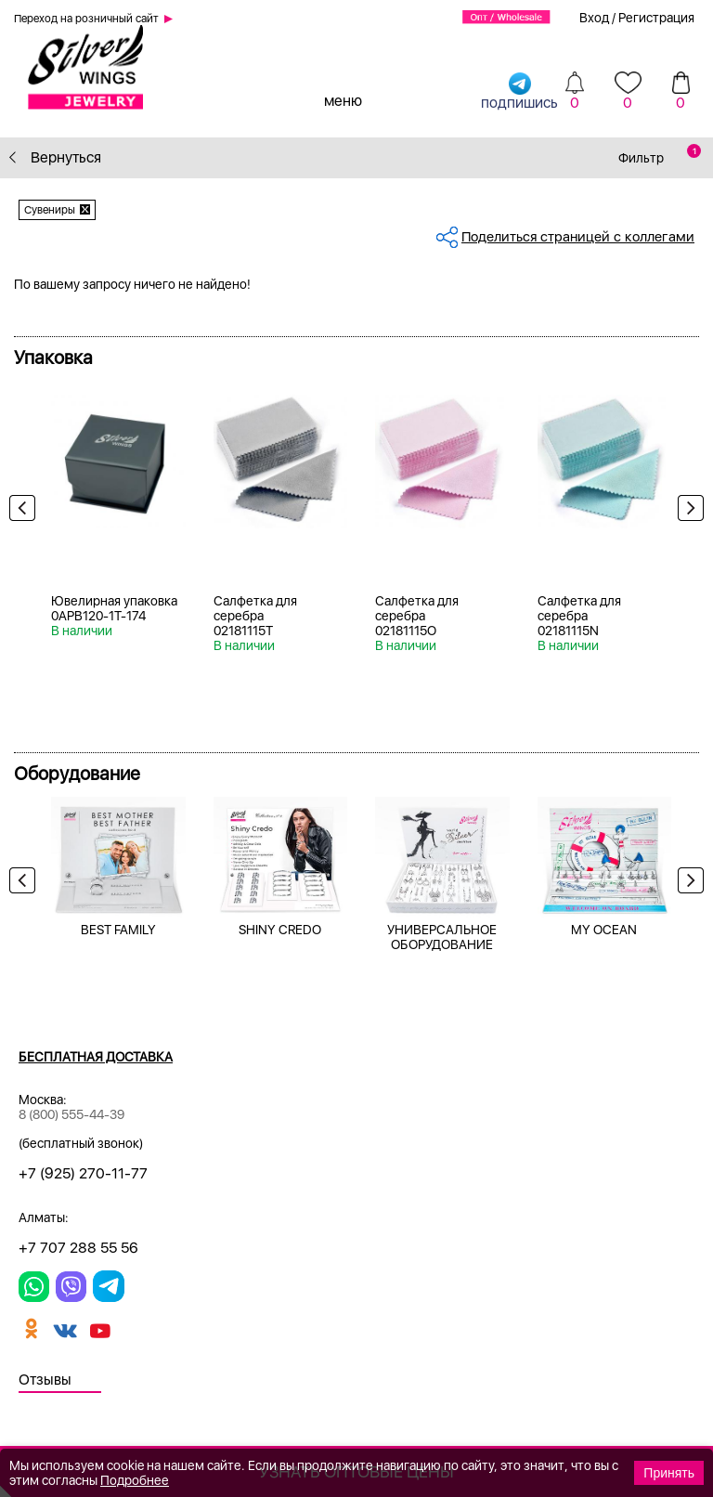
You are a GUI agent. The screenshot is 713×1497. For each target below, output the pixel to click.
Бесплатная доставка (96, 1056)
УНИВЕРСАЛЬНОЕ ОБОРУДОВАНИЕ (442, 937)
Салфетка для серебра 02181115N (579, 615)
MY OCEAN (604, 929)
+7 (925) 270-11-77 (83, 1173)
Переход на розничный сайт (86, 18)
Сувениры (49, 209)
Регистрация (656, 17)
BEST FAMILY (118, 929)
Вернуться (55, 157)
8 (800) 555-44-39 (71, 1114)
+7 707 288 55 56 (78, 1247)
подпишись (519, 90)
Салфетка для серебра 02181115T (255, 615)
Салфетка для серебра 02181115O (417, 615)
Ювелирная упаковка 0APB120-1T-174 (114, 608)
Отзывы (45, 1379)
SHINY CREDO (280, 929)
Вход (594, 17)
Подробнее (134, 1480)
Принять (668, 1472)
